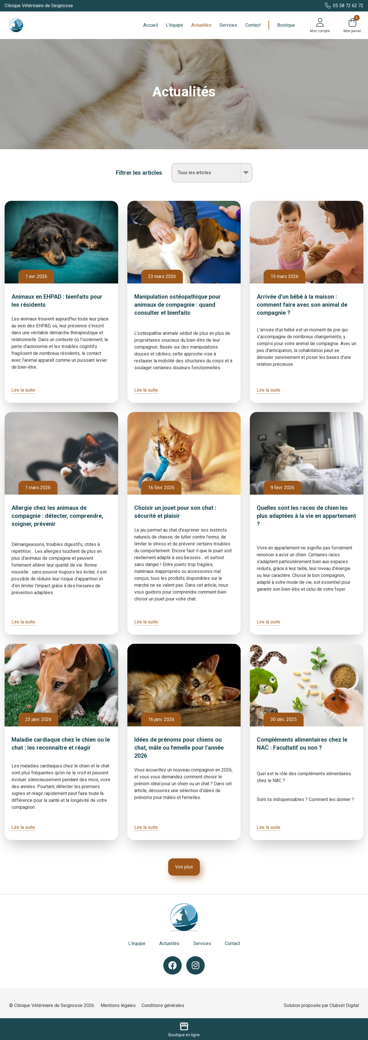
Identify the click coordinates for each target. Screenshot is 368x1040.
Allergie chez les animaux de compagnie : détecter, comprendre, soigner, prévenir (57, 515)
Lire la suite (23, 390)
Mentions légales (118, 1005)
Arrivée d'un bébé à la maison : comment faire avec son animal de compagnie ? (302, 304)
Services (228, 25)
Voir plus (184, 867)
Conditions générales (162, 1005)
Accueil (150, 25)
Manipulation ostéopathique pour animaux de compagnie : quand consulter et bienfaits (177, 304)
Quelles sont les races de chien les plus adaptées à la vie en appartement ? (306, 515)
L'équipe (174, 25)
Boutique (286, 25)
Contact (252, 25)
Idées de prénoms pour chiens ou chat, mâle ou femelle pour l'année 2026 (179, 747)
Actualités (201, 25)
